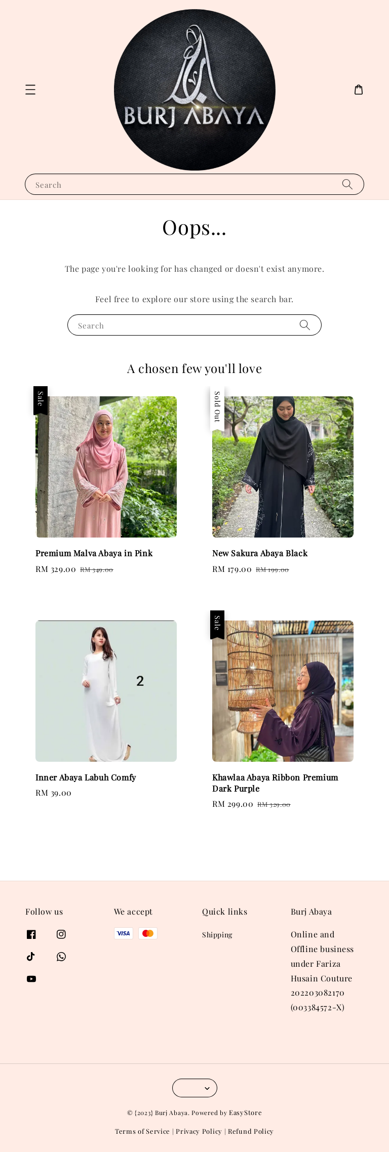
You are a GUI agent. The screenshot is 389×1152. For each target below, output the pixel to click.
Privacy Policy (199, 1131)
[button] (30, 89)
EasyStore (245, 1112)
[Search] (347, 184)
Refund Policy (251, 1131)
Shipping (217, 934)
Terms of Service (142, 1131)
